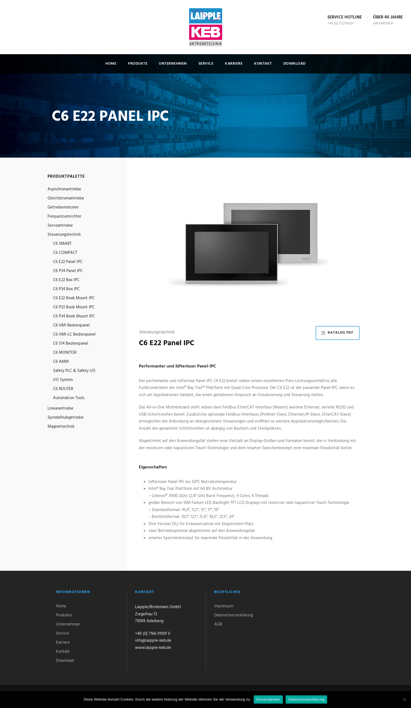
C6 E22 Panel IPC (67, 262)
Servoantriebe (60, 225)
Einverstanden (268, 699)
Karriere (233, 64)
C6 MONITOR (64, 352)
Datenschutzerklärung (233, 615)
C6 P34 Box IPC (66, 289)
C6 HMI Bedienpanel (71, 325)
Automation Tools (68, 398)
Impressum (223, 606)
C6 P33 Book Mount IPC (74, 307)
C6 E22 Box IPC (66, 280)
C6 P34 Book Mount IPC (74, 316)
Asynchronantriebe (64, 189)
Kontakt (263, 64)
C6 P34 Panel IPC (68, 271)
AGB (218, 624)
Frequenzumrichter (64, 216)
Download (294, 64)
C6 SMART (62, 243)
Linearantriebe (60, 408)
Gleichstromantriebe (66, 198)
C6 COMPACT (65, 252)
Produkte (137, 64)
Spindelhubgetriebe (66, 417)
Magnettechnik (61, 426)
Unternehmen (173, 64)
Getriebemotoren (63, 207)
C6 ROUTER (63, 389)
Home (110, 64)
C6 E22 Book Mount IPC (74, 298)
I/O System (63, 380)
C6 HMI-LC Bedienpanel (74, 334)
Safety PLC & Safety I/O (74, 370)
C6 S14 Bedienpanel (70, 343)
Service (206, 64)
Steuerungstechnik (64, 234)
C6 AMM (61, 361)
